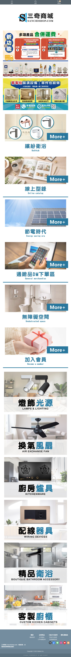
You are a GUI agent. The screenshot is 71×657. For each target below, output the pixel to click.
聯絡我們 (32, 637)
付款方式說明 (53, 635)
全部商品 (42, 635)
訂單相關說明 (42, 639)
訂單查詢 (41, 637)
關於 (32, 635)
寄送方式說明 (53, 637)
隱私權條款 (64, 635)
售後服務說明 (53, 639)
